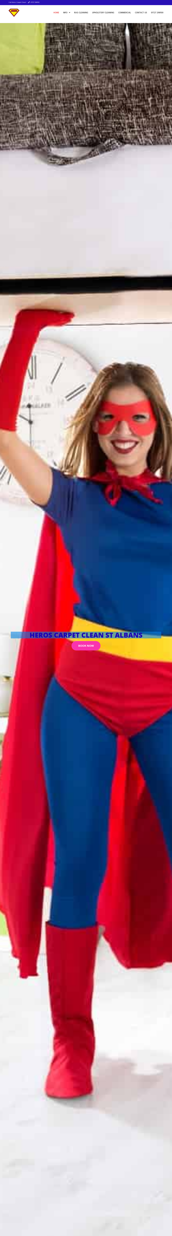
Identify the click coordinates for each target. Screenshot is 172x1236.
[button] (86, 645)
